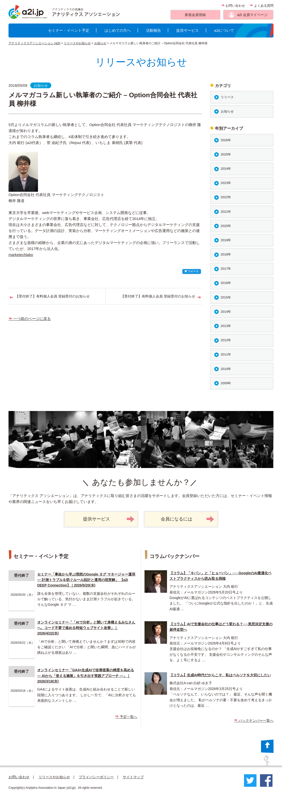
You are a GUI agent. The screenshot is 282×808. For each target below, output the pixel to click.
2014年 (226, 312)
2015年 (226, 297)
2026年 (226, 140)
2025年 (226, 154)
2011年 (226, 354)
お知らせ (100, 43)
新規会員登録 (195, 15)
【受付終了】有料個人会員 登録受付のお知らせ (52, 296)
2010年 (226, 369)
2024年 (226, 168)
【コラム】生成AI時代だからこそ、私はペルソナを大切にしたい (220, 675)
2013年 (226, 326)
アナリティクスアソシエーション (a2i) (34, 43)
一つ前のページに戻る (29, 318)
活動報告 (153, 30)
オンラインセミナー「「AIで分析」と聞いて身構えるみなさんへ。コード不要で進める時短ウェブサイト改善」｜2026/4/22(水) (86, 628)
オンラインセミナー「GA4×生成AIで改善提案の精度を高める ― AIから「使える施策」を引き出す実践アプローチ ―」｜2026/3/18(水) (85, 675)
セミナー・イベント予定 (68, 30)
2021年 (226, 212)
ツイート (191, 271)
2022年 (226, 197)
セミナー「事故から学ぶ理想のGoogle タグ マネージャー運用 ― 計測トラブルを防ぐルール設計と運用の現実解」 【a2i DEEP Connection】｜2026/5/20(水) (86, 580)
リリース (227, 97)
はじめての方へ (117, 30)
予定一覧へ (126, 717)
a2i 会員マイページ (252, 15)
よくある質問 (262, 6)
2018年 (226, 254)
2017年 (226, 268)
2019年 (226, 240)
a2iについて (224, 30)
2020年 (226, 226)
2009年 (226, 383)
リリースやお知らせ (77, 43)
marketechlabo (20, 254)
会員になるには (187, 519)
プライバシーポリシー (96, 777)
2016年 (226, 283)
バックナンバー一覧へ (254, 720)
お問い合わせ (233, 6)
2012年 (226, 340)
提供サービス (187, 30)
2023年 (226, 183)
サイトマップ (133, 777)
